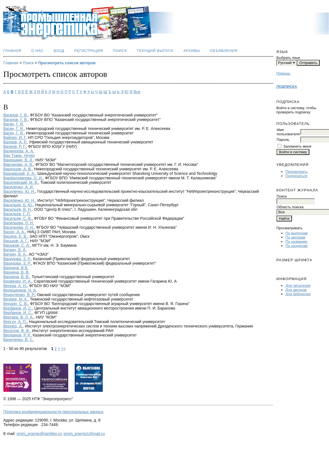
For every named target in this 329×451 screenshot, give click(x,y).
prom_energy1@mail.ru (84, 433)
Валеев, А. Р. (15, 142)
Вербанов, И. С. (17, 308)
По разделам (296, 246)
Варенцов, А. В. (17, 169)
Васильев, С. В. (17, 218)
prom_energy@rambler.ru (39, 433)
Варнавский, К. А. (19, 173)
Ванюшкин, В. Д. (18, 160)
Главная (12, 51)
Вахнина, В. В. (16, 272)
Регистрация (88, 51)
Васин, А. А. (14, 232)
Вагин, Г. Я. (13, 124)
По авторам (295, 237)
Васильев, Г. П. (17, 214)
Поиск (120, 51)
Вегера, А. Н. (15, 285)
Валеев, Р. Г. (14, 146)
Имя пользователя (288, 132)
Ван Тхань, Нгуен (19, 155)
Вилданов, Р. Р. (17, 335)
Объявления (223, 51)
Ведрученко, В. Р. (19, 294)
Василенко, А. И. (18, 187)
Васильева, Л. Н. (18, 223)
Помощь (283, 73)
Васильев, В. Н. (17, 209)
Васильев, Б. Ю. (18, 205)
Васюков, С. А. (16, 245)
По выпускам (296, 233)
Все (137, 92)
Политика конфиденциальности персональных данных (53, 411)
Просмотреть (296, 172)
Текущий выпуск (155, 51)
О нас (37, 51)
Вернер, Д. (13, 326)
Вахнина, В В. (15, 267)
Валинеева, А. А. (18, 151)
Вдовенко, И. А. (17, 281)
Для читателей (297, 285)
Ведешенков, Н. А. (20, 290)
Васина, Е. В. (15, 236)
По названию (296, 241)
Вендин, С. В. (15, 303)
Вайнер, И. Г (14, 137)
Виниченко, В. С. (18, 339)
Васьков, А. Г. (15, 241)
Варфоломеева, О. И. (23, 178)
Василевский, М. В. (20, 182)
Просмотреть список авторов (67, 63)
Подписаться (296, 176)
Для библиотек (297, 294)
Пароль (283, 140)
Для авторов (296, 290)
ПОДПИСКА (286, 86)
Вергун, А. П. (15, 321)
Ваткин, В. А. (15, 250)
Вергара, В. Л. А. (18, 317)
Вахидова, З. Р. (17, 259)
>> (63, 348)
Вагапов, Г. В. (15, 115)
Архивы (192, 51)
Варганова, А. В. (18, 164)
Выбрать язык (288, 58)
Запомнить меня (297, 146)
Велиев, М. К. (15, 299)
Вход (59, 51)
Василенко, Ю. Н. (19, 191)
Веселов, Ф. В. (16, 330)
